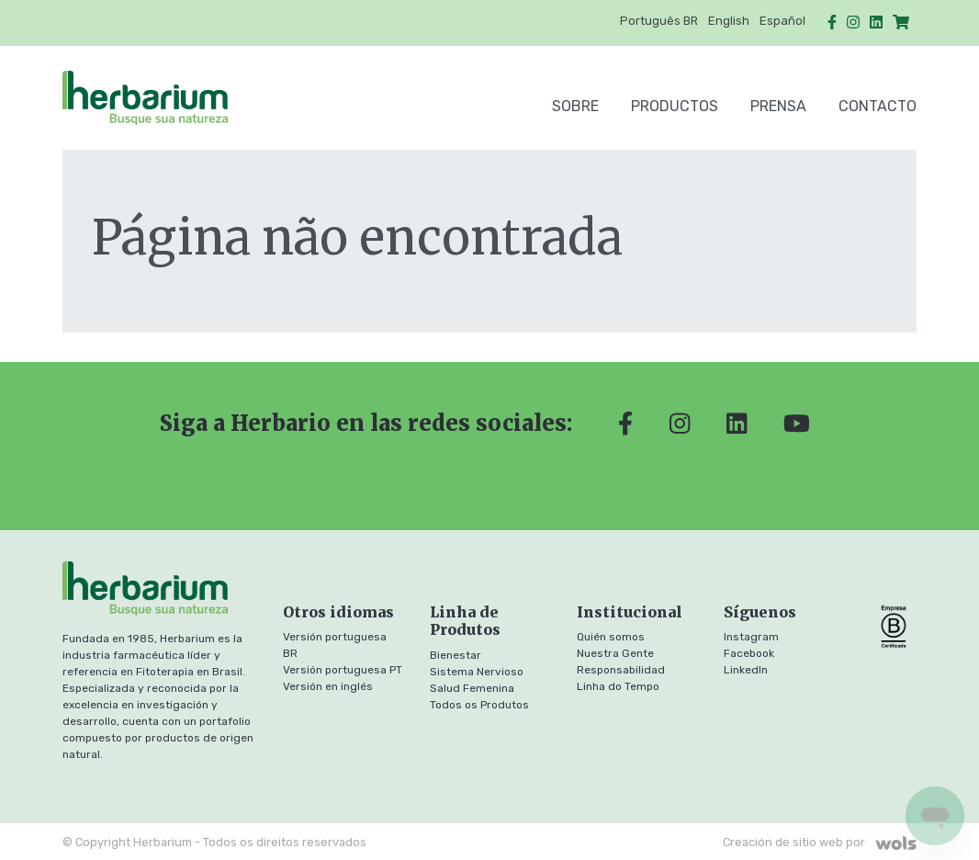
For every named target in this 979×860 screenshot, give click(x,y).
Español (782, 21)
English (728, 21)
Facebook (749, 653)
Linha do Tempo (618, 686)
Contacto (877, 106)
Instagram (751, 636)
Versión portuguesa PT (342, 669)
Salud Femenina (472, 688)
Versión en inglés (328, 686)
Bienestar (455, 655)
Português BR (659, 21)
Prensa (778, 106)
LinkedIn (746, 669)
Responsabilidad (621, 669)
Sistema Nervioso (476, 671)
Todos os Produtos (479, 704)
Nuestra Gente (615, 653)
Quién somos (611, 636)
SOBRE (575, 106)
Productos (674, 106)
